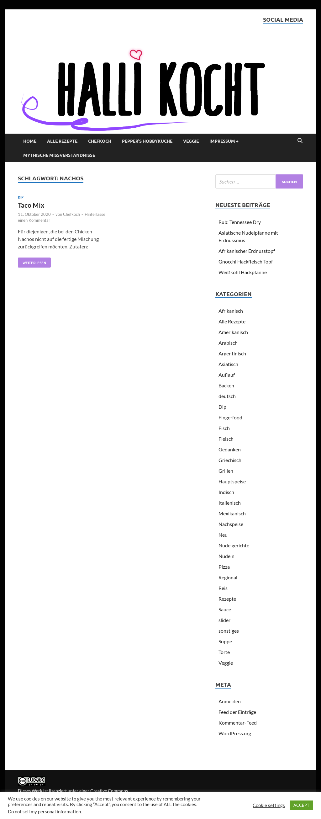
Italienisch (229, 503)
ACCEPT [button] (301, 805)
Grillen (225, 471)
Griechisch (229, 460)
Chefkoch (99, 141)
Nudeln (226, 556)
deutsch (227, 396)
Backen (226, 385)
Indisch (226, 492)
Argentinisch (232, 353)
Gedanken (229, 449)
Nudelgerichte (233, 545)
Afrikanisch (230, 311)
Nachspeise (230, 524)
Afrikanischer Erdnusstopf (246, 251)
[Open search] (300, 141)
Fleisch (226, 439)
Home (29, 141)
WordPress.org (234, 733)
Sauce (224, 609)
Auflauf (226, 375)
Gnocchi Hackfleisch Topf (245, 261)
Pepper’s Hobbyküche (147, 141)
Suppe (225, 641)
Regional (227, 577)
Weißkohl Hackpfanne (242, 272)
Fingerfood (230, 417)
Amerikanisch (233, 332)
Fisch (224, 428)
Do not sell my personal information (44, 811)
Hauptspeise (232, 481)
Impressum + (224, 141)
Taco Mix (31, 205)
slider (224, 620)
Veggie (191, 141)
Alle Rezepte (62, 141)
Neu (223, 535)
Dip (21, 196)
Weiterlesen (32, 261)
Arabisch (228, 343)
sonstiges (228, 631)
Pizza (224, 567)
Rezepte (227, 599)
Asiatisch (228, 364)
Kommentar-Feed (237, 723)
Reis (223, 588)
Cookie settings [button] (269, 805)
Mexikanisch (232, 513)
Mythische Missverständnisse (59, 155)
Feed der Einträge (237, 712)
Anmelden (229, 701)
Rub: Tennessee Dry (239, 222)
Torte (224, 652)
